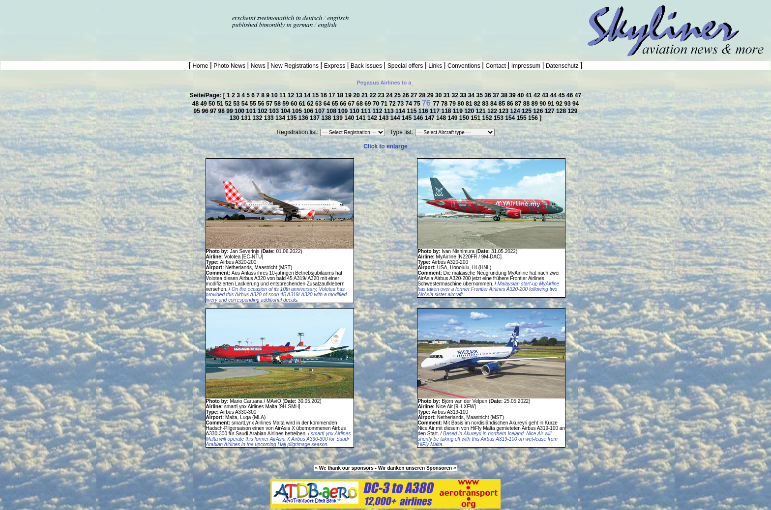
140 (350, 117)
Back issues (366, 65)
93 (568, 103)
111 (366, 111)
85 (503, 103)
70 (377, 103)
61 (303, 103)
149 (453, 117)
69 (368, 103)
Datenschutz (562, 65)
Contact (495, 65)
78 (445, 103)
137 (315, 117)
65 (335, 103)
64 (328, 103)
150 (465, 117)
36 (488, 95)
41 (530, 95)
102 (263, 111)
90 (543, 103)
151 (476, 117)
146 (418, 117)
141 (361, 117)
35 (480, 95)
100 (240, 111)
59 (286, 103)
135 (292, 117)
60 (295, 103)
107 (320, 111)
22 (374, 95)
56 (262, 103)
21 (365, 95)
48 (196, 103)
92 (560, 103)
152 (488, 117)
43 (546, 95)
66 (344, 103)
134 (281, 117)
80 (461, 103)
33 (464, 95)
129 (572, 111)
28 (423, 95)
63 (319, 103)
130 (235, 117)
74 (410, 103)
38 (505, 95)
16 (324, 95)
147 (430, 117)
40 (521, 95)
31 (448, 95)
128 (561, 111)
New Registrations (294, 65)
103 (274, 111)
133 (269, 117)
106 (309, 111)
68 (360, 103)
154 (510, 117)
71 (385, 103)
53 (237, 103)
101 (251, 111)
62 (311, 103)
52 (229, 103)
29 (431, 95)
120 (469, 111)
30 (439, 95)
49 (204, 103)
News (258, 65)
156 (533, 117)
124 (516, 111)
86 (510, 103)
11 (283, 95)
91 (552, 103)
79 (453, 103)
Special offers (405, 65)
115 (412, 111)
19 (349, 95)
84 (494, 103)
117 (435, 111)
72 (393, 103)
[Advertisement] (115, 14)
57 (270, 103)
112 (378, 111)
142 (373, 117)
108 (332, 111)
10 (275, 95)
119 (458, 111)
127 (550, 111)
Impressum (525, 65)
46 (570, 95)
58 (278, 103)
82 (478, 103)
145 (407, 117)
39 (513, 95)
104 (286, 111)
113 (389, 111)
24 (390, 95)
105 (297, 111)
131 (246, 117)
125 (527, 111)
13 (300, 95)
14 (308, 95)
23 (382, 95)
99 (230, 111)
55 (254, 103)
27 (415, 95)
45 (562, 95)
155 (522, 117)
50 (212, 103)
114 (401, 111)
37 (497, 95)
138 (327, 117)
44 (554, 95)
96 (206, 111)
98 (222, 111)
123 (504, 111)
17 (332, 95)
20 (357, 95)
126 (538, 111)
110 (355, 111)
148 (441, 117)
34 (472, 95)
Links (435, 65)
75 (418, 103)
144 (396, 117)
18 (341, 95)
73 (401, 103)
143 (384, 117)
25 (398, 95)
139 (338, 117)
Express (334, 65)
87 (519, 103)
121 (481, 111)
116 (424, 111)
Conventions (464, 65)
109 (343, 111)
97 (214, 111)
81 (470, 103)
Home (200, 65)
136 (304, 117)
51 (221, 103)
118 (446, 111)
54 (245, 103)
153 (499, 117)
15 (316, 95)
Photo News (229, 65)
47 (578, 95)
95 (198, 111)
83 (486, 103)
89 (535, 103)
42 (538, 95)
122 (493, 111)
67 (352, 103)
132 (258, 117)
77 (437, 103)
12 (292, 95)
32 (455, 95)
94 (575, 103)
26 (406, 95)
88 (527, 103)
